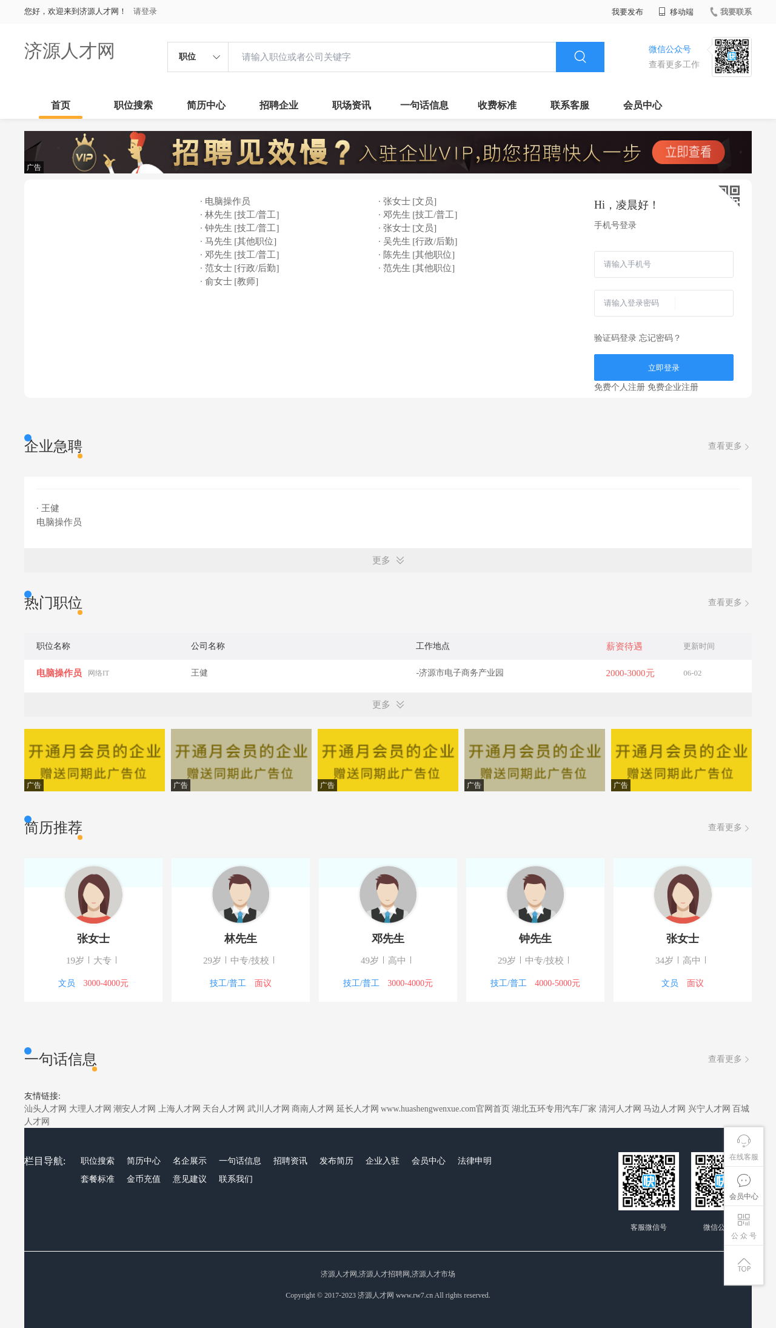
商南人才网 (313, 1108)
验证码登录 (615, 338)
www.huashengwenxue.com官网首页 (445, 1108)
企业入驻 (383, 1160)
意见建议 (190, 1179)
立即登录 (664, 367)
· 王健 (47, 508)
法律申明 (475, 1160)
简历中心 (206, 105)
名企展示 (190, 1160)
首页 (60, 105)
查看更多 (730, 446)
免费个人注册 (619, 387)
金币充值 (144, 1179)
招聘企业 (278, 105)
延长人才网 (357, 1108)
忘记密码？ (660, 338)
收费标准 (497, 105)
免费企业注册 (672, 387)
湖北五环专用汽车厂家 (554, 1108)
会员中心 (642, 105)
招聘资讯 (290, 1160)
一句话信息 (424, 105)
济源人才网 (69, 51)
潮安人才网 (134, 1108)
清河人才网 (620, 1108)
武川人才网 (268, 1108)
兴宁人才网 (709, 1108)
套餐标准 (98, 1179)
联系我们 (236, 1179)
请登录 (145, 11)
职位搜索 (133, 105)
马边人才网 (664, 1108)
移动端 (676, 11)
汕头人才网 (45, 1108)
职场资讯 (351, 105)
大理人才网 (90, 1108)
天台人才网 (223, 1108)
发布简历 (336, 1160)
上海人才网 (179, 1108)
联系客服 (569, 105)
